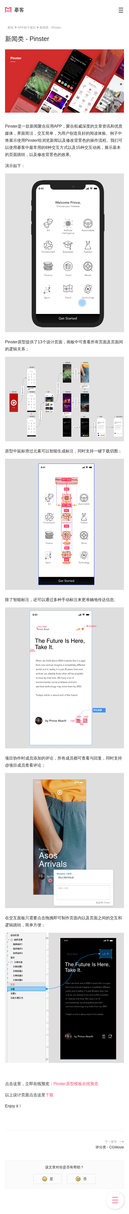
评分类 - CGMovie (109, 1147)
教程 (11, 27)
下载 (49, 1095)
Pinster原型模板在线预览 (75, 1084)
